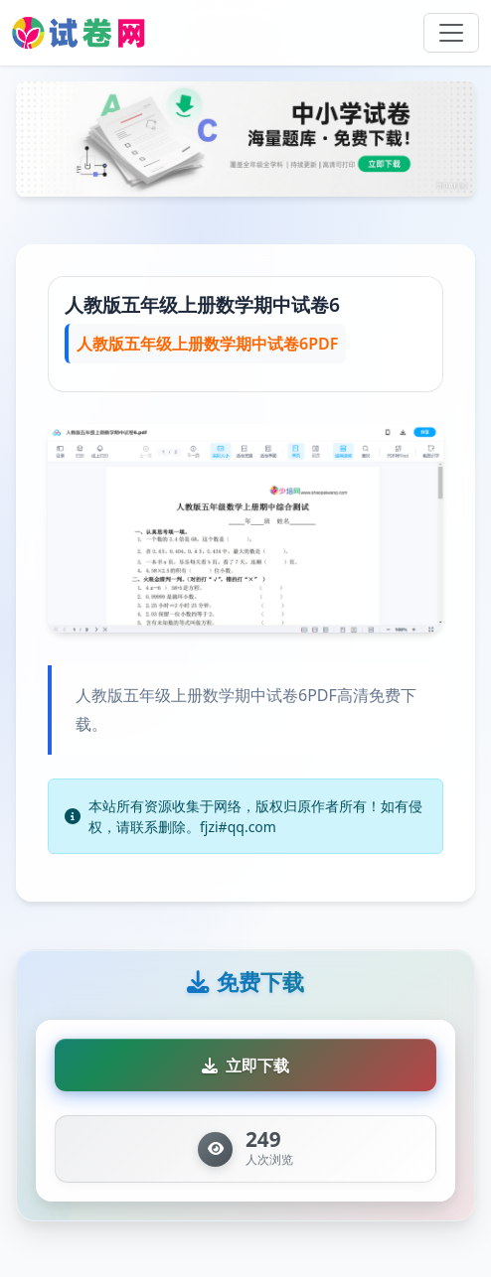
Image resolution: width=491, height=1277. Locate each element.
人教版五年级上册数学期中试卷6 (202, 304)
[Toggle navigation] (451, 33)
